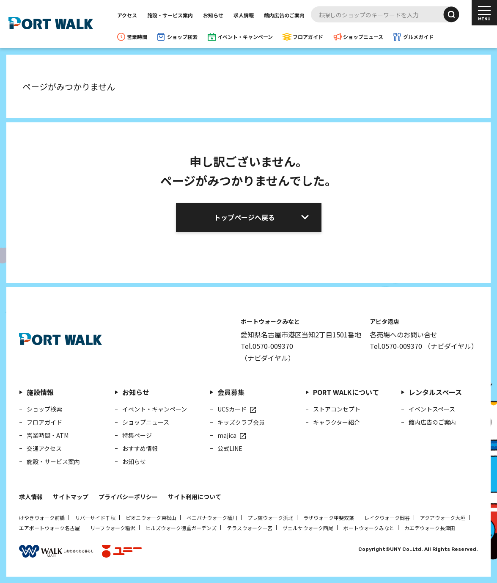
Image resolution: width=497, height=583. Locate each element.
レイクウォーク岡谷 (387, 517)
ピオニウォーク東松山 (151, 517)
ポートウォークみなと (368, 527)
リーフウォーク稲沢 (112, 527)
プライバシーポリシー (128, 496)
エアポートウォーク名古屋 (49, 527)
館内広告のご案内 (284, 15)
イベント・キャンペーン (245, 36)
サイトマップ (70, 496)
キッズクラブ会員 (241, 422)
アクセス (127, 15)
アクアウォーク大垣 (442, 517)
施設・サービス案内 (170, 15)
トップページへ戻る (244, 217)
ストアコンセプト (336, 409)
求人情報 (243, 15)
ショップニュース (363, 36)
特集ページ (137, 435)
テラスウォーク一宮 (249, 527)
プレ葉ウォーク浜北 (270, 517)
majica (226, 435)
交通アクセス (44, 448)
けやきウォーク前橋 (42, 517)
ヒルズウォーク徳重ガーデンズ (181, 527)
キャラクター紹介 (336, 422)
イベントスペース (432, 409)
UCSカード (232, 409)
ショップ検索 (182, 36)
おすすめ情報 (140, 448)
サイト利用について (194, 496)
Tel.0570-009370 (267, 346)
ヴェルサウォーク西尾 (308, 527)
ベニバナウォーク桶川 (212, 517)
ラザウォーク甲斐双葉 (328, 517)
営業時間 (137, 36)
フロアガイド (308, 36)
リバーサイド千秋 (95, 517)
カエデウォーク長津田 (429, 527)
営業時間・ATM (48, 435)
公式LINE (229, 448)
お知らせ (213, 15)
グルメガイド (418, 36)
